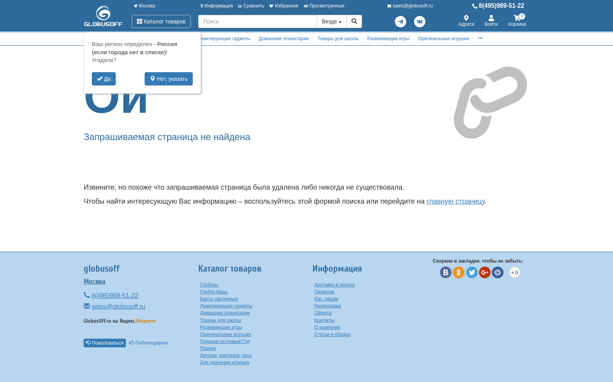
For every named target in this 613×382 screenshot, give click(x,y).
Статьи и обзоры (332, 334)
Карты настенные (219, 299)
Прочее (208, 348)
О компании (327, 327)
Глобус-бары (214, 292)
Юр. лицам (326, 299)
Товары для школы (338, 38)
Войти (491, 21)
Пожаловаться (105, 343)
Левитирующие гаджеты (224, 38)
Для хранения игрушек (224, 362)
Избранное (283, 6)
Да (104, 79)
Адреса (466, 21)
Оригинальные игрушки (443, 38)
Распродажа (327, 306)
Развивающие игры (388, 38)
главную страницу (455, 201)
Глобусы (209, 285)
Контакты (324, 320)
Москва (144, 6)
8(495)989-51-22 (498, 5)
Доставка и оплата (334, 285)
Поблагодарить (148, 343)
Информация (216, 6)
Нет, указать (169, 79)
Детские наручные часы (226, 355)
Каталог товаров (161, 21)
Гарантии (324, 292)
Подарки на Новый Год (225, 341)
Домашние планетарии (284, 38)
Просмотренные (324, 6)
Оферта (323, 313)
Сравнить (251, 6)
